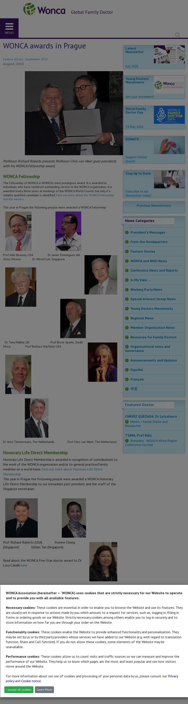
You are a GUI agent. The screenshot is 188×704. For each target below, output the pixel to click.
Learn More (44, 690)
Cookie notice (31, 681)
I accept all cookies (18, 690)
